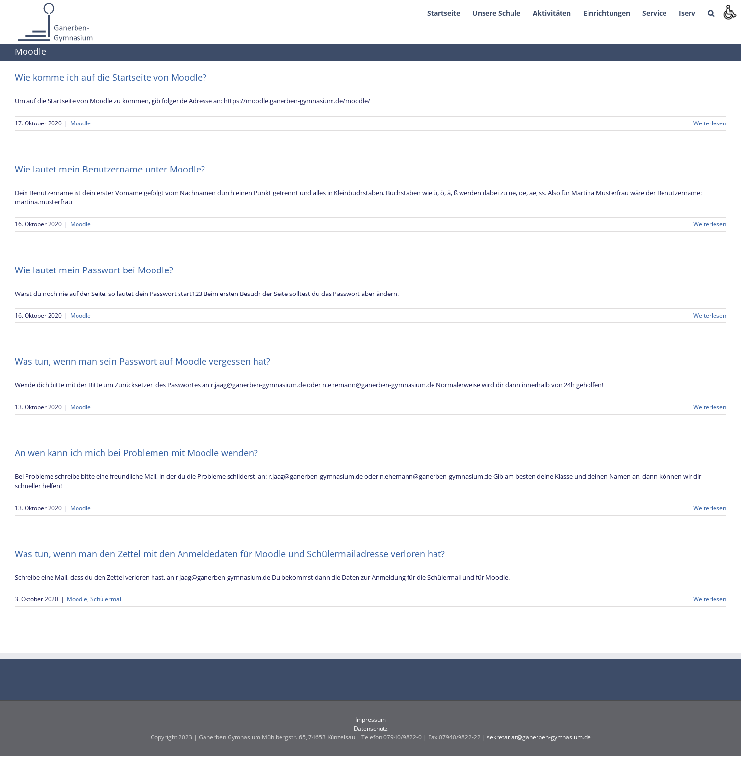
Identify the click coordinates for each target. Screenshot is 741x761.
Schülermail (106, 599)
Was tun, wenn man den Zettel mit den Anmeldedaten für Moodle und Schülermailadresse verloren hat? (230, 554)
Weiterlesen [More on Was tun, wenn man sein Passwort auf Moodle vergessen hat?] (709, 407)
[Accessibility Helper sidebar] (729, 12)
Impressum (370, 719)
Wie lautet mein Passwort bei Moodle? (94, 270)
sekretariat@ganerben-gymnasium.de (539, 737)
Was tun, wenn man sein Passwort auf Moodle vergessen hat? (142, 361)
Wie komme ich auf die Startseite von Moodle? (110, 77)
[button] (711, 12)
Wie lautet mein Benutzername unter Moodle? (110, 169)
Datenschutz (371, 728)
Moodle (80, 123)
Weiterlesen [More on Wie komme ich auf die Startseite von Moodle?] (709, 123)
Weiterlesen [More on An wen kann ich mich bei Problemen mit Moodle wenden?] (709, 508)
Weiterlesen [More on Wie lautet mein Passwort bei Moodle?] (709, 315)
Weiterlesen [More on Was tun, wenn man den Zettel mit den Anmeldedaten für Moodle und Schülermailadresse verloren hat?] (709, 599)
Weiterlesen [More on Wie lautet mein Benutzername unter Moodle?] (709, 224)
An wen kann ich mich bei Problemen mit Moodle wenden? (136, 453)
